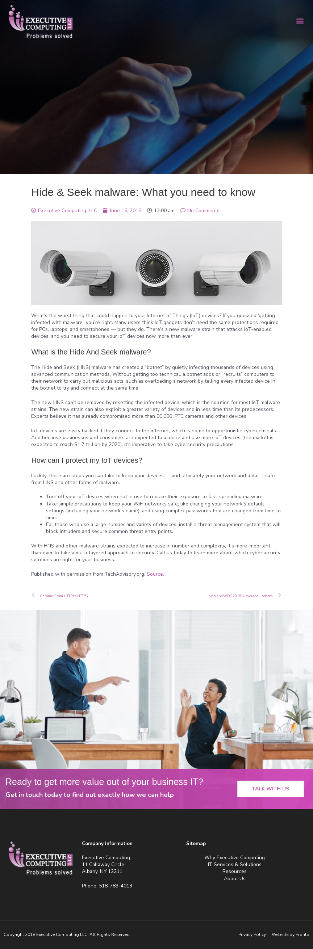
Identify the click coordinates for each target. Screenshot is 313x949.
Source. (155, 574)
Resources (234, 871)
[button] (300, 20)
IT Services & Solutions (235, 864)
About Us (235, 878)
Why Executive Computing (234, 857)
